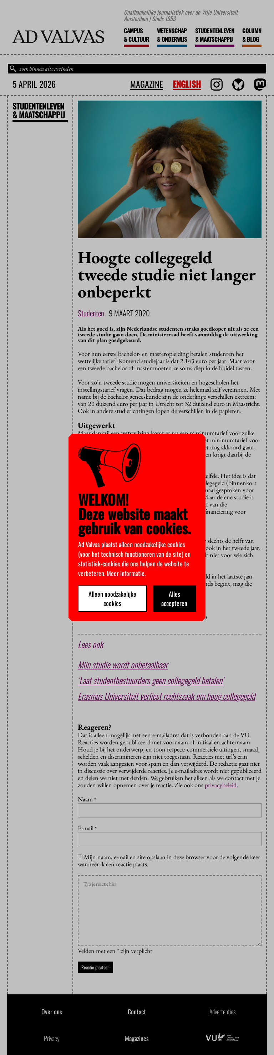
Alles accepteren (174, 598)
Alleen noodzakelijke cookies (112, 598)
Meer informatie (125, 573)
